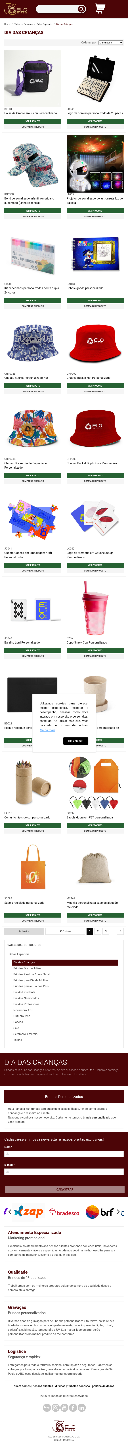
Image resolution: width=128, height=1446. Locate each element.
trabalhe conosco (79, 1386)
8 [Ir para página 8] (120, 931)
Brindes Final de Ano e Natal (31, 974)
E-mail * (9, 1165)
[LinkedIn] (82, 1408)
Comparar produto (33, 127)
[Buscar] (82, 9)
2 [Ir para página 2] (98, 931)
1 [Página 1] (90, 931)
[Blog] (47, 1408)
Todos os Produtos (23, 24)
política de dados (103, 1386)
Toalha (17, 1040)
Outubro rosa (21, 1016)
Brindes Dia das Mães (27, 968)
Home (7, 24)
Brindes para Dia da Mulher (30, 980)
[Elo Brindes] (15, 9)
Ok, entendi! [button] (75, 741)
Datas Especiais (44, 24)
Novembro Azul (23, 1010)
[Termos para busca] (61, 9)
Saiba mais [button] (47, 730)
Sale (16, 1028)
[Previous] (10, 1212)
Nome (8, 1147)
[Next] (118, 1212)
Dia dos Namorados (26, 998)
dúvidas (60, 1386)
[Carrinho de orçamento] (100, 9)
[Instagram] (56, 1408)
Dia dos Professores (26, 1004)
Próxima (65, 931)
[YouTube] (64, 1408)
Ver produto (33, 121)
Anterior (24, 931)
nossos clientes (43, 1386)
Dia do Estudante (24, 992)
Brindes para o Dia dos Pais (31, 986)
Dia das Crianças (24, 962)
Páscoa (18, 1022)
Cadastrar (64, 1189)
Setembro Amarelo (25, 1034)
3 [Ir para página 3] (106, 931)
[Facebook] (73, 1408)
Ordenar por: (102, 42)
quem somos (22, 1386)
